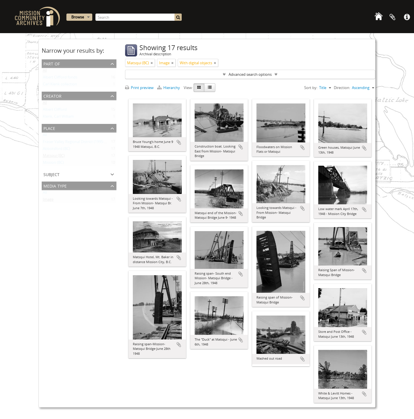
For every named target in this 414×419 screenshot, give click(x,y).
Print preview (139, 87)
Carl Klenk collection (60, 85)
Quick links (407, 17)
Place (49, 128)
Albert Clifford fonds (60, 78)
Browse (77, 17)
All (45, 71)
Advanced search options (250, 74)
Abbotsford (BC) (56, 149)
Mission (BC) (53, 163)
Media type (55, 185)
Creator (52, 95)
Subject (51, 174)
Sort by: (310, 87)
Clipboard (392, 17)
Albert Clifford (55, 110)
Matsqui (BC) (54, 156)
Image (48, 200)
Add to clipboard (179, 142)
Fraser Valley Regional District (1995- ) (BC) (78, 143)
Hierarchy (169, 87)
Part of (51, 63)
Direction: (342, 87)
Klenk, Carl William (58, 117)
